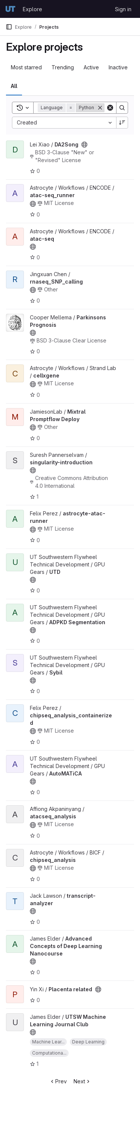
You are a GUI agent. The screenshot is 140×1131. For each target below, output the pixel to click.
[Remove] (100, 107)
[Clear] (110, 107)
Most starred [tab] (26, 67)
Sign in (123, 9)
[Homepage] (10, 9)
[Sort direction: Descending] (122, 123)
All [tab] (14, 86)
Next (82, 1081)
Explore (32, 9)
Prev (58, 1081)
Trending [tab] (63, 67)
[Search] (122, 108)
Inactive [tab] (118, 67)
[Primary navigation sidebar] (9, 27)
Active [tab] (91, 67)
